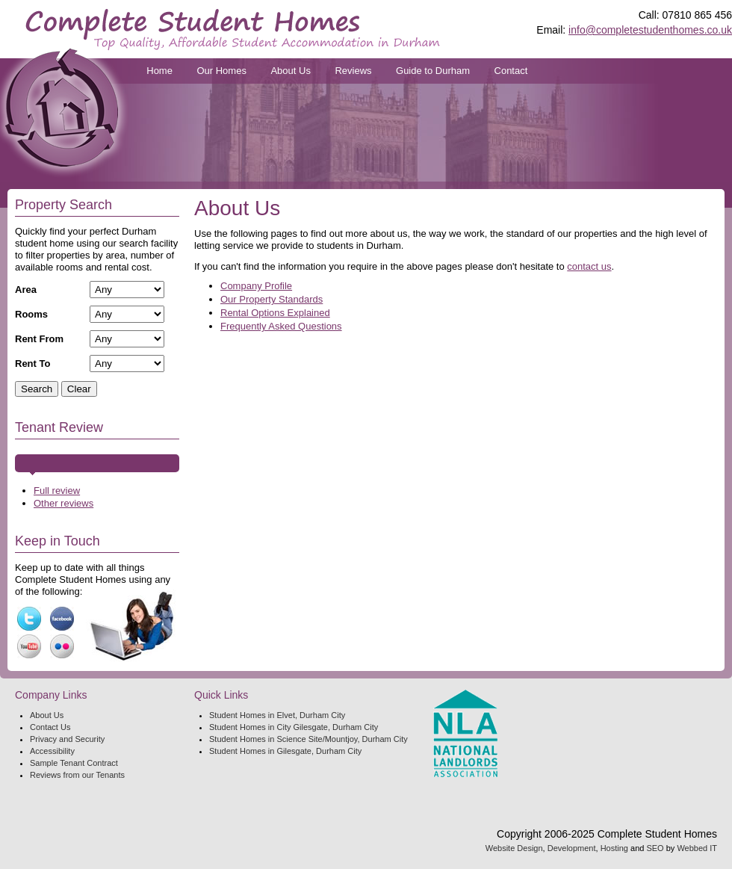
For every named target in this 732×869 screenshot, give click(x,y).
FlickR (62, 646)
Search (36, 389)
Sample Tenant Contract (74, 762)
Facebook (62, 619)
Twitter (29, 619)
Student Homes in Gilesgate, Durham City (285, 750)
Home (159, 70)
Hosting (614, 848)
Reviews (353, 70)
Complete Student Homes (233, 29)
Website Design (514, 848)
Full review (57, 490)
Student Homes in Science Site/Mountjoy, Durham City (308, 739)
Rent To (32, 363)
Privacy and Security (67, 739)
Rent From (39, 339)
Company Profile (256, 285)
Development (572, 848)
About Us (290, 70)
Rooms (31, 314)
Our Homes (221, 70)
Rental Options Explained (275, 312)
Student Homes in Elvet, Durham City (277, 715)
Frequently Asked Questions (281, 326)
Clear (79, 389)
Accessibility (52, 750)
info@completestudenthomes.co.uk (650, 30)
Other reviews (63, 503)
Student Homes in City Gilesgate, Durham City (293, 727)
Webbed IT (697, 848)
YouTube (29, 646)
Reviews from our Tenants (77, 774)
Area (26, 289)
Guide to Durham (433, 70)
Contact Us (50, 727)
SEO (654, 848)
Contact (511, 70)
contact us (589, 266)
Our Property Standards (271, 299)
